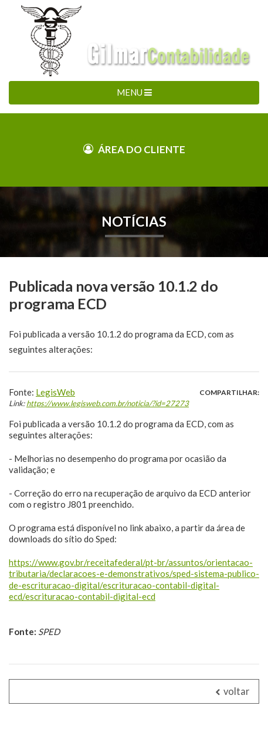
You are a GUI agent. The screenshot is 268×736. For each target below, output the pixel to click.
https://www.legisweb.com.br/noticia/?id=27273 (107, 403)
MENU (134, 92)
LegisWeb (55, 392)
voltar (232, 691)
